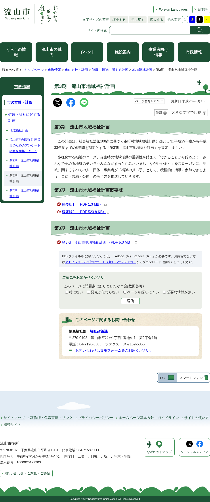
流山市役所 (9, 443)
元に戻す (136, 19)
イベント (87, 52)
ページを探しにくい (143, 292)
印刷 (159, 112)
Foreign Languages (173, 9)
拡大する (155, 19)
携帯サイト (12, 424)
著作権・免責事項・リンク (51, 418)
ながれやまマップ (159, 452)
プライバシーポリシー (95, 418)
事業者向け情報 (158, 52)
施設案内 (123, 52)
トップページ (34, 70)
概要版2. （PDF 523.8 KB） (86, 212)
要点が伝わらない (105, 292)
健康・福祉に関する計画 (110, 70)
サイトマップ (14, 418)
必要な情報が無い (181, 292)
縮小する (118, 19)
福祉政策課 (99, 331)
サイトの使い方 (196, 418)
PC (162, 378)
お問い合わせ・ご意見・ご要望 (27, 473)
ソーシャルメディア (194, 452)
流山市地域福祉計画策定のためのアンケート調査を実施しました (25, 145)
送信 (130, 301)
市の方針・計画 (76, 70)
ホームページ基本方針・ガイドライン (149, 418)
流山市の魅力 (51, 52)
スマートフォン (191, 378)
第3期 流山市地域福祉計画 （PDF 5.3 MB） (99, 242)
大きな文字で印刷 (186, 112)
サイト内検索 (97, 30)
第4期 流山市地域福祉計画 (24, 193)
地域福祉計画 (142, 70)
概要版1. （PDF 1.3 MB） (84, 204)
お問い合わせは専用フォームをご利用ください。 (114, 350)
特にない (76, 292)
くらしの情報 (16, 52)
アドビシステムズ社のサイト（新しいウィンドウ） (100, 262)
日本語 (203, 9)
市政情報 (194, 52)
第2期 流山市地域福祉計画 (24, 163)
